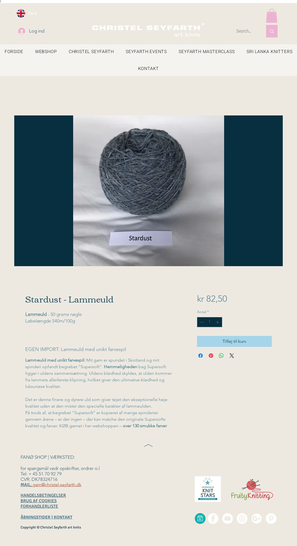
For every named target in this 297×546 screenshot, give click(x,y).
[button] (272, 16)
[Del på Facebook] (200, 355)
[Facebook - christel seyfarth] (213, 518)
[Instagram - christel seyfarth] (242, 518)
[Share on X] (232, 355)
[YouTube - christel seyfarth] (227, 518)
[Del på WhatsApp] (221, 355)
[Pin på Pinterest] (211, 355)
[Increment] (218, 322)
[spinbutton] (210, 322)
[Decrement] (201, 322)
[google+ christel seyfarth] (256, 518)
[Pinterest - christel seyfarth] (271, 518)
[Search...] (245, 31)
